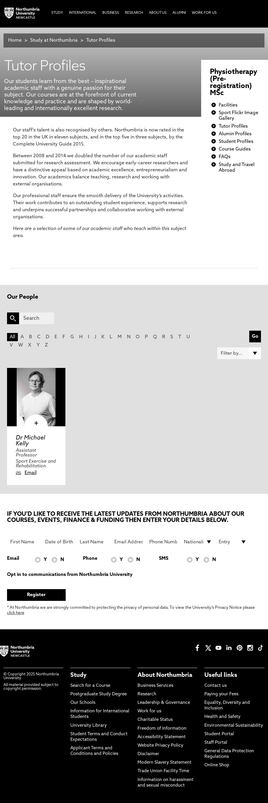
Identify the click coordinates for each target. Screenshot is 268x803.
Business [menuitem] (110, 13)
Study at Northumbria (54, 40)
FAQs (224, 157)
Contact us (215, 686)
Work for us (149, 711)
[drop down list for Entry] (233, 542)
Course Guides (235, 149)
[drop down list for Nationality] (198, 542)
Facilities (228, 105)
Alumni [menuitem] (179, 13)
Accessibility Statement (162, 737)
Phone (90, 558)
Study (78, 675)
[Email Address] (128, 542)
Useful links (220, 675)
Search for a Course (90, 686)
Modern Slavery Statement (164, 762)
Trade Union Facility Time (163, 771)
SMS (163, 558)
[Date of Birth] (59, 542)
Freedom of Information (162, 728)
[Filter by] (239, 353)
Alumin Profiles (235, 134)
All (12, 337)
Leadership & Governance (164, 703)
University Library (88, 725)
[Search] (36, 318)
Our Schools (82, 703)
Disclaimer (148, 754)
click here (15, 613)
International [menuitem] (82, 13)
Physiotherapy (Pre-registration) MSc (233, 83)
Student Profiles (236, 141)
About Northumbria (165, 675)
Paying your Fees (221, 694)
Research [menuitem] (134, 13)
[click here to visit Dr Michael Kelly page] (36, 397)
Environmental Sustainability (233, 725)
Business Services (155, 686)
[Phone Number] (163, 542)
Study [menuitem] (57, 13)
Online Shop (216, 765)
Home (15, 40)
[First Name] (24, 542)
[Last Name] (94, 542)
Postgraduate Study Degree (98, 694)
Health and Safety (222, 717)
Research (147, 694)
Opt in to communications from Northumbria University (70, 574)
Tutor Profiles (100, 40)
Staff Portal (215, 743)
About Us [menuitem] (158, 13)
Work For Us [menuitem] (204, 13)
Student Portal (219, 734)
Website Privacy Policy (160, 745)
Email (31, 473)
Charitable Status (155, 720)
